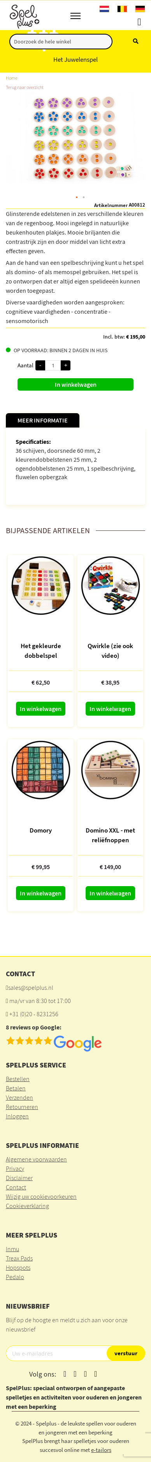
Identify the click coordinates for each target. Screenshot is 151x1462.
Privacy (15, 1168)
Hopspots (18, 1267)
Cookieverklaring (27, 1206)
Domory (41, 830)
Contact (16, 1187)
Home (12, 78)
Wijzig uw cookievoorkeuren (41, 1196)
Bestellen (18, 1079)
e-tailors (101, 1449)
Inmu (12, 1249)
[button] (77, 197)
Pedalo (15, 1277)
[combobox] (60, 41)
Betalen (16, 1088)
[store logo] (24, 15)
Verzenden (19, 1097)
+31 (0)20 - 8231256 (33, 1014)
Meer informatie (43, 420)
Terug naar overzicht (25, 87)
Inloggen (17, 1116)
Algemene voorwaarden (36, 1159)
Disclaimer (19, 1178)
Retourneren (22, 1107)
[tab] (42, 420)
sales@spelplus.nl (30, 987)
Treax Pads (19, 1258)
